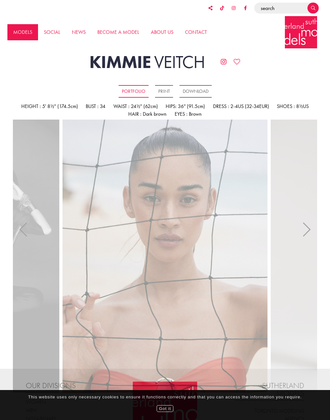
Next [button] (306, 226)
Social (52, 32)
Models (22, 32)
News (79, 32)
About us (162, 32)
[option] (165, 257)
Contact (196, 32)
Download (196, 91)
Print (164, 91)
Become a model (118, 32)
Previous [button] (23, 226)
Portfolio (133, 91)
